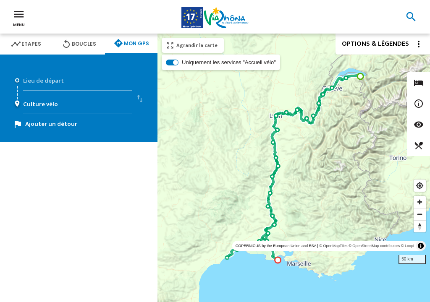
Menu (19, 17)
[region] (293, 168)
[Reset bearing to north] (420, 226)
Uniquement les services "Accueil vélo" (229, 62)
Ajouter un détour (51, 124)
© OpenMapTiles (333, 246)
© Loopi (407, 246)
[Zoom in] (420, 202)
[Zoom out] (420, 214)
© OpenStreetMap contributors (374, 246)
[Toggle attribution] (421, 246)
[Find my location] (420, 186)
